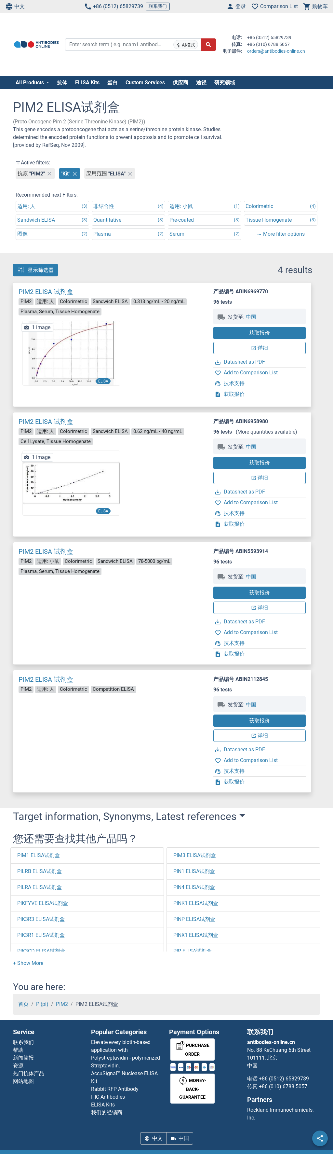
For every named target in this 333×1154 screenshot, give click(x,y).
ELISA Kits (87, 82)
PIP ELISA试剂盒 (192, 951)
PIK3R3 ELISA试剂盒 (41, 919)
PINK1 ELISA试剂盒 (195, 903)
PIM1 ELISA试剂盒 (38, 855)
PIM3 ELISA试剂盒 (194, 855)
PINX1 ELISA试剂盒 (195, 935)
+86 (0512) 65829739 (113, 6)
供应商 (180, 82)
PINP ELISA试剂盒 (194, 919)
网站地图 (23, 1081)
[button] (28, 963)
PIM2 (62, 1004)
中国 (251, 317)
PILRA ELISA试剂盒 (39, 887)
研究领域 (224, 82)
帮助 (18, 1050)
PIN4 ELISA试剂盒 (194, 887)
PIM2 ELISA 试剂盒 (46, 292)
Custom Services (145, 82)
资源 (18, 1066)
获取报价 (259, 333)
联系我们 (158, 6)
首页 (23, 1004)
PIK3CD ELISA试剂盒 (41, 951)
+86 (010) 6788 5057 (283, 1086)
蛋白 (112, 82)
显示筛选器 (35, 270)
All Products (30, 82)
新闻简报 (23, 1058)
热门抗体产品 (28, 1073)
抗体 (62, 82)
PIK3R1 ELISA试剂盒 (41, 935)
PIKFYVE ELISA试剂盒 (42, 903)
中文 (15, 6)
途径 (201, 82)
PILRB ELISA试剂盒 (39, 871)
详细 (259, 348)
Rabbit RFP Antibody (115, 1089)
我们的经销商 (106, 1112)
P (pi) (42, 1004)
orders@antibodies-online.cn (276, 51)
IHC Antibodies (108, 1097)
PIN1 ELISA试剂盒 (194, 871)
